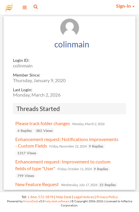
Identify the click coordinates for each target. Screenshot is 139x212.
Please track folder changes (42, 123)
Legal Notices (84, 197)
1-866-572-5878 (40, 197)
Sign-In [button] (125, 6)
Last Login (22, 89)
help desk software (57, 201)
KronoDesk (30, 201)
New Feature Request (37, 184)
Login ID (20, 60)
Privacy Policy (107, 197)
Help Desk (63, 197)
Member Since (26, 74)
